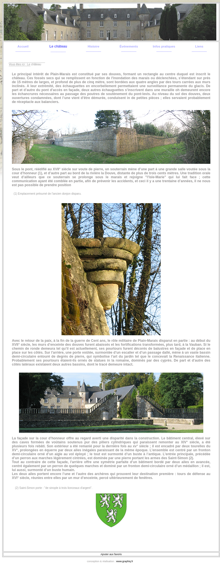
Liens (199, 46)
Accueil (23, 46)
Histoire (93, 46)
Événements (129, 46)
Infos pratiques (164, 46)
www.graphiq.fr (124, 561)
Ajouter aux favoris (111, 554)
